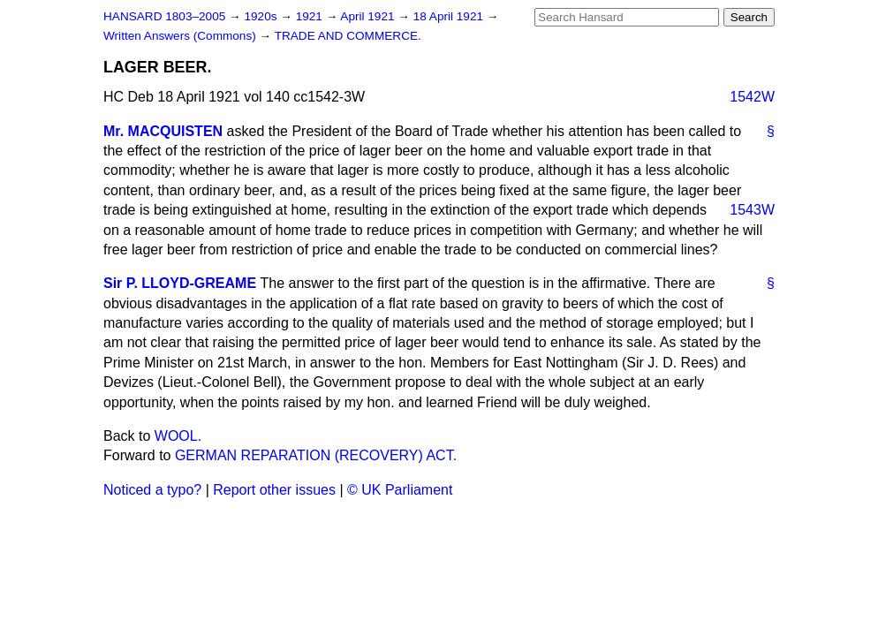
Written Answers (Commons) (181, 35)
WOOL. (178, 435)
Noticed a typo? (152, 489)
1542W (752, 96)
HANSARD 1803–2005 (164, 16)
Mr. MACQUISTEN (163, 131)
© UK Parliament (399, 489)
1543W (752, 209)
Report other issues (274, 489)
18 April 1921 (450, 16)
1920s (262, 16)
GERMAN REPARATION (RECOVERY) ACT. (316, 455)
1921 (311, 16)
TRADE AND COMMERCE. (348, 35)
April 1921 (368, 16)
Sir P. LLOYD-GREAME (179, 283)
